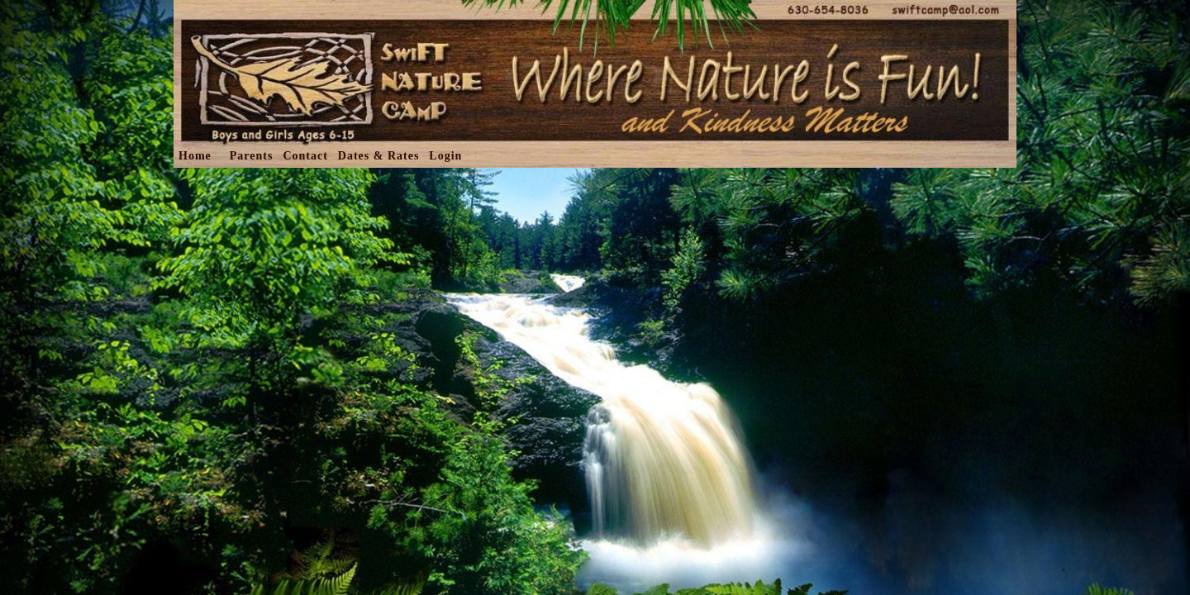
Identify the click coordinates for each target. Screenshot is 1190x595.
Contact (305, 156)
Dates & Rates (379, 156)
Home (195, 156)
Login (445, 156)
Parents (252, 156)
